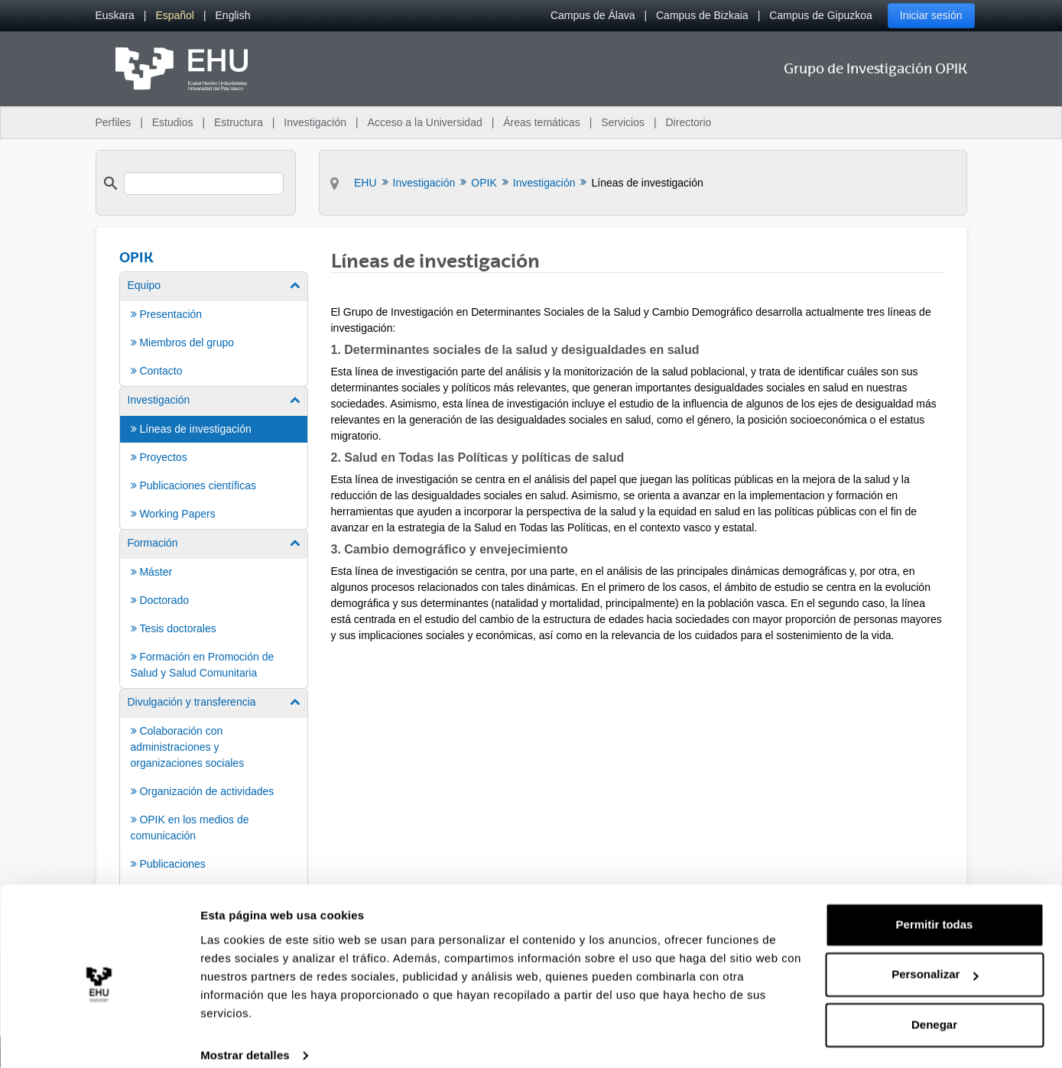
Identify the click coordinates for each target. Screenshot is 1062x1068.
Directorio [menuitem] (689, 122)
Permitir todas (934, 907)
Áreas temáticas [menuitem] (541, 122)
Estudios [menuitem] (172, 122)
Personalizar (934, 956)
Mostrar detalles (245, 1037)
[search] (204, 183)
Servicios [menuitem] (623, 122)
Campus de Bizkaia (702, 15)
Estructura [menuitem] (238, 122)
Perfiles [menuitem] (114, 122)
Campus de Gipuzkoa (820, 15)
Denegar (934, 1007)
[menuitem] (115, 15)
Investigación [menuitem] (315, 122)
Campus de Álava (592, 15)
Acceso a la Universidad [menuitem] (425, 122)
